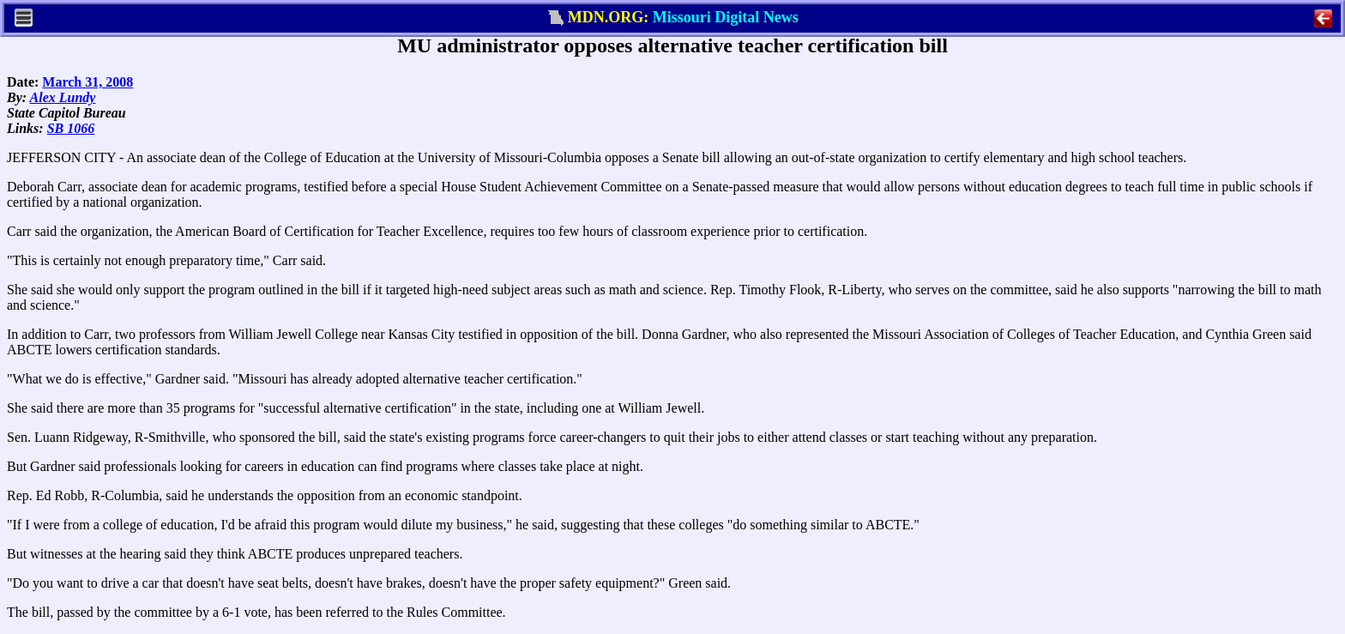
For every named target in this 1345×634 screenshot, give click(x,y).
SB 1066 (71, 128)
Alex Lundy (63, 97)
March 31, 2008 (87, 82)
